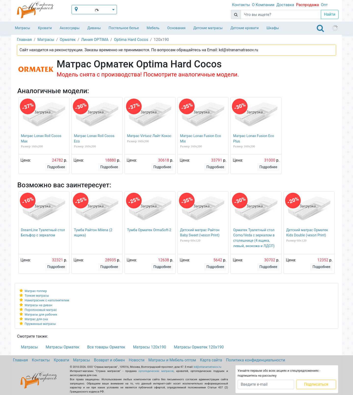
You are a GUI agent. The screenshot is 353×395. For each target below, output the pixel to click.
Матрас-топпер (36, 291)
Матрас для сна (36, 319)
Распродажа (307, 4)
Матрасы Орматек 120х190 (199, 347)
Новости (136, 360)
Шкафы (272, 28)
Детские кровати (244, 28)
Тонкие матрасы (37, 295)
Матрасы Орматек (62, 347)
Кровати (45, 28)
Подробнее (56, 167)
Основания (176, 28)
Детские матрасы (208, 28)
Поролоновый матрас (41, 310)
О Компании (263, 4)
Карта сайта (211, 360)
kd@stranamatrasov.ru (207, 367)
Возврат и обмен (109, 360)
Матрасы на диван (38, 305)
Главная (20, 360)
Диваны (94, 28)
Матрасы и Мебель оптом (172, 360)
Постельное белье (124, 28)
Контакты (241, 4)
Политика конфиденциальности (255, 360)
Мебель (153, 28)
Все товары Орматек (106, 347)
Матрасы (22, 28)
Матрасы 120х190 (149, 347)
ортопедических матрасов (156, 371)
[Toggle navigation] (320, 28)
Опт (324, 4)
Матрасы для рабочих (41, 314)
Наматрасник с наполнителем (47, 300)
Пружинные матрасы (40, 324)
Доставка (285, 4)
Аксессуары (69, 28)
